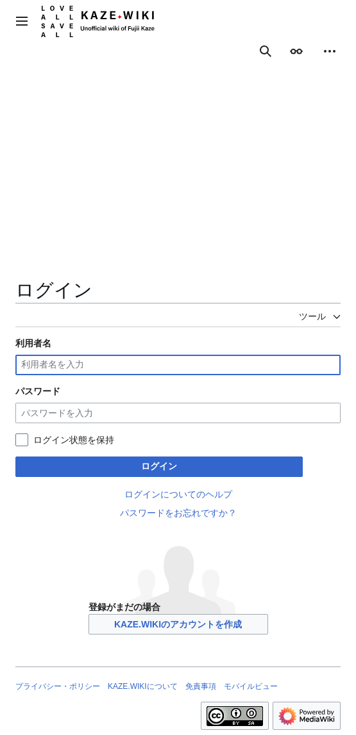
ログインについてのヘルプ (178, 494)
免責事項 (200, 686)
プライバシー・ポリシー (57, 686)
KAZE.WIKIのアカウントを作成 (178, 624)
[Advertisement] (178, 181)
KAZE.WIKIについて (143, 686)
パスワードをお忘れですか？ (178, 513)
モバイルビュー (251, 686)
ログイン (159, 466)
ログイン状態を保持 (73, 440)
